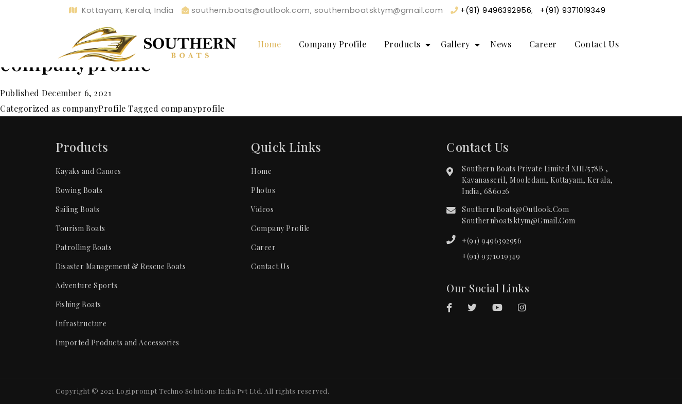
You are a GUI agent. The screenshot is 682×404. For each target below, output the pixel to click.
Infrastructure (81, 323)
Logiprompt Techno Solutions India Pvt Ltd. (189, 391)
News (500, 44)
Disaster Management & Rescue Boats (121, 266)
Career (543, 44)
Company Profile (333, 44)
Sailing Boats (78, 209)
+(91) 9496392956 (492, 240)
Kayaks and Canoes (88, 171)
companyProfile (94, 108)
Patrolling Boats (84, 247)
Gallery (455, 44)
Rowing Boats (79, 190)
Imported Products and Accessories (118, 342)
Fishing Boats (78, 304)
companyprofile (193, 108)
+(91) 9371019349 (491, 256)
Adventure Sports (86, 285)
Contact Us (597, 44)
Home (269, 44)
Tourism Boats (80, 228)
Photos (263, 190)
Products (402, 44)
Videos (262, 209)
